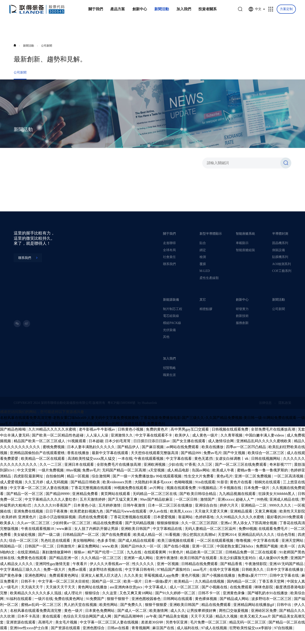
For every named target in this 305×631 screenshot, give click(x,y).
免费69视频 (248, 529)
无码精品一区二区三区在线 (155, 494)
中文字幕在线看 (179, 458)
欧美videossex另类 (118, 482)
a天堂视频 (157, 470)
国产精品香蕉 (231, 564)
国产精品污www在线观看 (126, 511)
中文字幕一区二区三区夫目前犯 (64, 581)
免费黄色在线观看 (32, 558)
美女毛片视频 (66, 622)
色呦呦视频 (184, 482)
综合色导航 (286, 534)
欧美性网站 (108, 605)
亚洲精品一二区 (254, 505)
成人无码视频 (57, 482)
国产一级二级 (49, 534)
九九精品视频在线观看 (238, 494)
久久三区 (205, 464)
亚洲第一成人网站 (139, 558)
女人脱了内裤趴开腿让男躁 (96, 529)
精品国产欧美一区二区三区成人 (40, 441)
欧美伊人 (183, 435)
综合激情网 (101, 476)
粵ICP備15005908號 (121, 403)
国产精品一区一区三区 (25, 494)
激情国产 (208, 499)
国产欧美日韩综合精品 (198, 494)
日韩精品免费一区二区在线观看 (251, 552)
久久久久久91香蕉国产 (53, 505)
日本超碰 (96, 441)
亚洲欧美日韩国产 (136, 529)
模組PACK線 (172, 323)
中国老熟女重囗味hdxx (235, 546)
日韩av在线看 (118, 628)
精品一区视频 (78, 476)
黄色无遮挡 (203, 458)
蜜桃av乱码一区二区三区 (41, 605)
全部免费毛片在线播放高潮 (273, 429)
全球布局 (169, 250)
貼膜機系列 (280, 257)
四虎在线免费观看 (93, 517)
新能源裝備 (171, 299)
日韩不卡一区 (209, 593)
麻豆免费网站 (89, 546)
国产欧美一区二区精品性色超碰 (58, 435)
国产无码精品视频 (140, 523)
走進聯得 (169, 243)
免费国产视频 (267, 546)
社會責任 (169, 257)
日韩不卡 (28, 581)
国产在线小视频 (177, 546)
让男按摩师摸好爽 (202, 611)
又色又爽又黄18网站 (136, 593)
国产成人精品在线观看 (137, 540)
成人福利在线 (188, 628)
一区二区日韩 (187, 499)
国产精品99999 (58, 494)
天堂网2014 (227, 534)
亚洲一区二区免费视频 (253, 476)
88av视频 (73, 470)
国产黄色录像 (11, 575)
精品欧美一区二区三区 (204, 552)
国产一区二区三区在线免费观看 (241, 464)
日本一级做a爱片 (159, 581)
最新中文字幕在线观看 (110, 453)
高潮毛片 (46, 622)
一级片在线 (43, 599)
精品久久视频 (227, 616)
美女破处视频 (24, 534)
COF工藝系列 (281, 271)
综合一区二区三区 (24, 540)
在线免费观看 (241, 587)
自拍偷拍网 (55, 476)
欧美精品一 (183, 581)
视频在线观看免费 (181, 488)
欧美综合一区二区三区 (266, 453)
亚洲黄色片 (27, 517)
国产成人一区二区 (132, 611)
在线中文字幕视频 (224, 569)
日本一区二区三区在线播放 (170, 505)
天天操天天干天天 (61, 587)
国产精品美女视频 (173, 616)
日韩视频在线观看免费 (230, 429)
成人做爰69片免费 (274, 558)
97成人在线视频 (214, 628)
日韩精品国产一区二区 (81, 534)
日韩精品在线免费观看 (200, 564)
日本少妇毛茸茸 (118, 441)
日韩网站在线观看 (178, 599)
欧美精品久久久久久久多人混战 (36, 593)
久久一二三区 (51, 464)
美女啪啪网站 (84, 540)
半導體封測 (280, 233)
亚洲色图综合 (94, 628)
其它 (203, 299)
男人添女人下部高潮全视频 (255, 523)
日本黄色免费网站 (100, 611)
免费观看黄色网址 (64, 575)
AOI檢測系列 (281, 264)
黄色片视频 (190, 575)
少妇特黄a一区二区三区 (72, 523)
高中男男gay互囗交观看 (190, 429)
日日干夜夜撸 (56, 511)
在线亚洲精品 (28, 552)
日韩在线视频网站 (266, 458)
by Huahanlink (147, 403)
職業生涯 (169, 375)
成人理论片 (73, 593)
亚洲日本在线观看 (79, 464)
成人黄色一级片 (205, 435)
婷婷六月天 (229, 505)
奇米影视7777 (280, 464)
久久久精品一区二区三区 (101, 558)
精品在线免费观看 (108, 523)
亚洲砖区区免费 (264, 611)
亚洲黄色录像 (234, 593)
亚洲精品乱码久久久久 (256, 534)
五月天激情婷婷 (93, 499)
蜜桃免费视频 (54, 447)
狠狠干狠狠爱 (156, 605)
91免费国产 (95, 599)
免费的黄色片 (157, 429)
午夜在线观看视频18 (38, 529)
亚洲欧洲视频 (155, 464)
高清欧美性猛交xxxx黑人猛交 (92, 458)
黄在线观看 (52, 616)
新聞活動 (28, 45)
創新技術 (242, 316)
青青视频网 (141, 628)
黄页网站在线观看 (116, 494)
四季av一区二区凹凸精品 (246, 447)
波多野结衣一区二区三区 (271, 599)
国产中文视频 (234, 453)
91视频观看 (77, 441)
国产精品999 (191, 453)
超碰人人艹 (245, 499)
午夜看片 (80, 564)
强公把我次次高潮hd (199, 534)
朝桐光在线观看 (268, 482)
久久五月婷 (34, 482)
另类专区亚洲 (177, 622)
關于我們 (169, 233)
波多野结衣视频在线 (106, 569)
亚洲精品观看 (241, 511)
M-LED (205, 271)
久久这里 (110, 593)
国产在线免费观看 (117, 534)
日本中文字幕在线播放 (285, 569)
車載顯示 (242, 243)
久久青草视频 (232, 435)
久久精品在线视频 (210, 581)
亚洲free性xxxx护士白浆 (29, 628)
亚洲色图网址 (36, 575)
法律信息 (265, 403)
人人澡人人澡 (97, 435)
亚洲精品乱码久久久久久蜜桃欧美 (264, 441)
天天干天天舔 (202, 616)
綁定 (203, 250)
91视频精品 (208, 488)
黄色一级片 (74, 611)
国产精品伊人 (128, 447)
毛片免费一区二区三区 (209, 622)
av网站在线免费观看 (183, 447)
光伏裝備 (169, 330)
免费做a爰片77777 (253, 575)
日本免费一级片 (257, 488)
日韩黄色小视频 (131, 429)
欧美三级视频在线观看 (176, 540)
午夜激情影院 (256, 564)
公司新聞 (46, 45)
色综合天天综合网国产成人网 (87, 616)
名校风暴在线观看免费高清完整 (36, 611)
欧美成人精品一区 (148, 534)
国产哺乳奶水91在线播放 (268, 593)
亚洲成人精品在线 (284, 499)
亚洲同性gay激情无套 (53, 564)
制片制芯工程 (172, 309)
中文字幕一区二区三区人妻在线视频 (39, 488)
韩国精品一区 (11, 546)
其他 (166, 337)
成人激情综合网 (221, 441)
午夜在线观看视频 (149, 458)
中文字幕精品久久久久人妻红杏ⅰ (51, 499)
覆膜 (203, 264)
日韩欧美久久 (253, 569)
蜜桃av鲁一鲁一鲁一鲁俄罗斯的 (263, 470)
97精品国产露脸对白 (174, 569)
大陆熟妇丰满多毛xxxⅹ (153, 482)
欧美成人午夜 (223, 470)
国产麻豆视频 (153, 447)
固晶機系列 (280, 243)
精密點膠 (206, 309)
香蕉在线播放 (78, 453)
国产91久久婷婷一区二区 (176, 593)
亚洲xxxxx (226, 499)
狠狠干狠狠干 (118, 599)
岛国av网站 (201, 470)
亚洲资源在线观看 (21, 622)
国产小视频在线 (215, 587)
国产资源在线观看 (66, 628)
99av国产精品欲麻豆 (157, 499)
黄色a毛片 (224, 476)
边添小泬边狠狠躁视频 (58, 517)
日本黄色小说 (85, 505)
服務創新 (242, 323)
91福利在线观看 (19, 599)
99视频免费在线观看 (131, 488)
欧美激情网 (159, 611)
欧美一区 (288, 546)
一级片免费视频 (51, 470)
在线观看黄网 (155, 552)
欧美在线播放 (213, 447)
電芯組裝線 (171, 316)
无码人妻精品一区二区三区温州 (211, 529)
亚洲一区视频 (168, 564)
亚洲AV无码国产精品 (286, 564)
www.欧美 (110, 546)
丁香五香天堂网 (272, 581)
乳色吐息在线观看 (56, 540)
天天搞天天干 (32, 587)
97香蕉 (190, 464)
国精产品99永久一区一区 (141, 546)
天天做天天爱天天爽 (212, 511)
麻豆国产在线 (163, 628)
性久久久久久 (143, 564)
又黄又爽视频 (266, 511)
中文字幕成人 (156, 587)
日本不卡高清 (28, 616)
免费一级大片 (54, 569)
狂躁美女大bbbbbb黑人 (277, 494)
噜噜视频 (243, 540)
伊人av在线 (158, 511)
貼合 (203, 243)
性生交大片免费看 (199, 476)
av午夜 (151, 616)
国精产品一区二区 (107, 581)
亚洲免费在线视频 (29, 511)
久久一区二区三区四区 (200, 523)
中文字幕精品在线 (168, 529)
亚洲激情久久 (122, 435)
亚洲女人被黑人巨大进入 (101, 575)
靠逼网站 (186, 517)
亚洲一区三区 (203, 546)
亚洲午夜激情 (167, 558)
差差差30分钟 (152, 622)
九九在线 (134, 552)
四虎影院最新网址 (29, 476)
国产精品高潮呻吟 (129, 616)
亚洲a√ (226, 523)
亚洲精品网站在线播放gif (254, 605)
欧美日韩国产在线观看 (199, 558)
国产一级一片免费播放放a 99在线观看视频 (147, 476)
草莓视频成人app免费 (162, 575)
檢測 (203, 257)
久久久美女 (133, 575)
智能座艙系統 (245, 233)
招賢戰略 (169, 368)
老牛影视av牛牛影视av (97, 429)
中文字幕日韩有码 (140, 569)
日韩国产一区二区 (40, 546)
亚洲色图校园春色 (146, 599)
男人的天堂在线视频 (81, 605)
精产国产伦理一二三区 (106, 552)
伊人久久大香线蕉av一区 (110, 564)
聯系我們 (169, 264)
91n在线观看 (205, 482)
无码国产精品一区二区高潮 (124, 470)
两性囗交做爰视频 (234, 611)
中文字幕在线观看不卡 (154, 435)
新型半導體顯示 (211, 233)
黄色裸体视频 (206, 599)
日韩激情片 (66, 546)
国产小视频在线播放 (219, 575)
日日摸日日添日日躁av (152, 441)
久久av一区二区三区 (34, 523)
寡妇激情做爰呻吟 (57, 552)
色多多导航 (106, 540)
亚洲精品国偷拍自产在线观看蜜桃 (38, 453)
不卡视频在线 (230, 488)
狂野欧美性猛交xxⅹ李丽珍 (251, 628)
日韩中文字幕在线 (284, 575)
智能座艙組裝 (245, 250)
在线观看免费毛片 (273, 529)
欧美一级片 (133, 581)
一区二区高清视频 (289, 476)
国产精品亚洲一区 (64, 558)
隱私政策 (285, 403)
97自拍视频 (283, 628)
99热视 (262, 499)
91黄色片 (176, 552)
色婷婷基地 (205, 517)
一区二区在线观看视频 (215, 540)
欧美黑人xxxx (181, 511)
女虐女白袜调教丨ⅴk (232, 458)
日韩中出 (284, 605)
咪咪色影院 (264, 587)
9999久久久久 (280, 505)
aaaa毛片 (200, 569)
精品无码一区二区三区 (248, 622)
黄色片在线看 (241, 482)
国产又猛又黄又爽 (123, 499)
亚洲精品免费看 (85, 494)
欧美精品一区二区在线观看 (43, 458)
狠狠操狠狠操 (168, 523)
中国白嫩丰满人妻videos (265, 435)
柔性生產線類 (209, 278)
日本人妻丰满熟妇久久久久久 (91, 447)
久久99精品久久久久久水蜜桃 (52, 429)
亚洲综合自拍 (206, 505)
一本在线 (125, 458)
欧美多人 (8, 523)
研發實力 (242, 309)
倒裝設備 (278, 250)
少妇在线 (175, 464)
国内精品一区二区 (242, 581)
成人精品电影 (178, 470)
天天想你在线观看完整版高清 (155, 453)
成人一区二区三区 (185, 587)
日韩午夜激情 (134, 505)
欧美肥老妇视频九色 (87, 511)
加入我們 (169, 358)
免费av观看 (77, 569)
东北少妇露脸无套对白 (238, 558)
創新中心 (242, 299)
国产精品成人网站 (235, 599)
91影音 (222, 482)
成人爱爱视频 (11, 482)
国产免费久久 (131, 605)
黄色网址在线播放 (93, 587)
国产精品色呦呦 (13, 429)
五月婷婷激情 (109, 505)
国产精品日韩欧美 (86, 482)
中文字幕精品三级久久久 (21, 569)
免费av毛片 (212, 453)
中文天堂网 (26, 470)
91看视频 (173, 534)
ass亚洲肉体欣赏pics (126, 587)
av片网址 (157, 488)
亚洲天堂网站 (292, 540)
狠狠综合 (92, 593)
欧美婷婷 (9, 517)
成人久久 (177, 611)
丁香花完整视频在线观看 (91, 488)
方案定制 (286, 9)
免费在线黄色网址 (69, 599)
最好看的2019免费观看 (285, 517)
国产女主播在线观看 (189, 441)
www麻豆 (64, 529)
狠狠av (80, 552)
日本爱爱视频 (164, 517)
